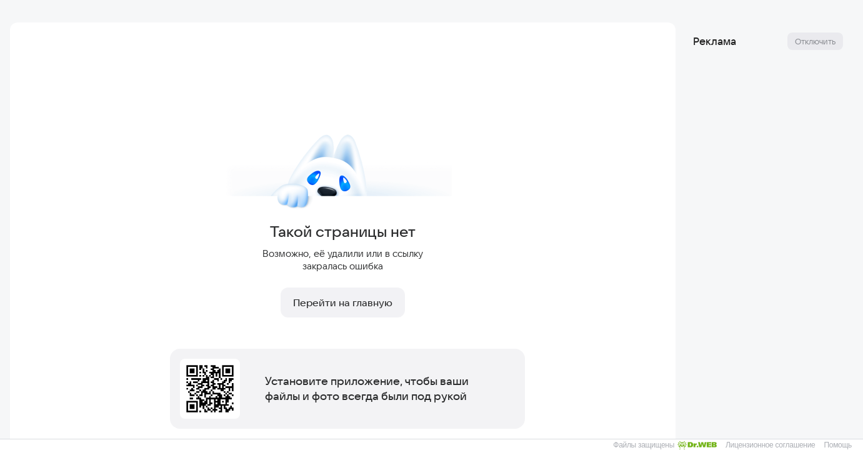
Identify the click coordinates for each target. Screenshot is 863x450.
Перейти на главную (342, 302)
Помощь (838, 445)
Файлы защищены (665, 445)
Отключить (815, 41)
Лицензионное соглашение (770, 445)
